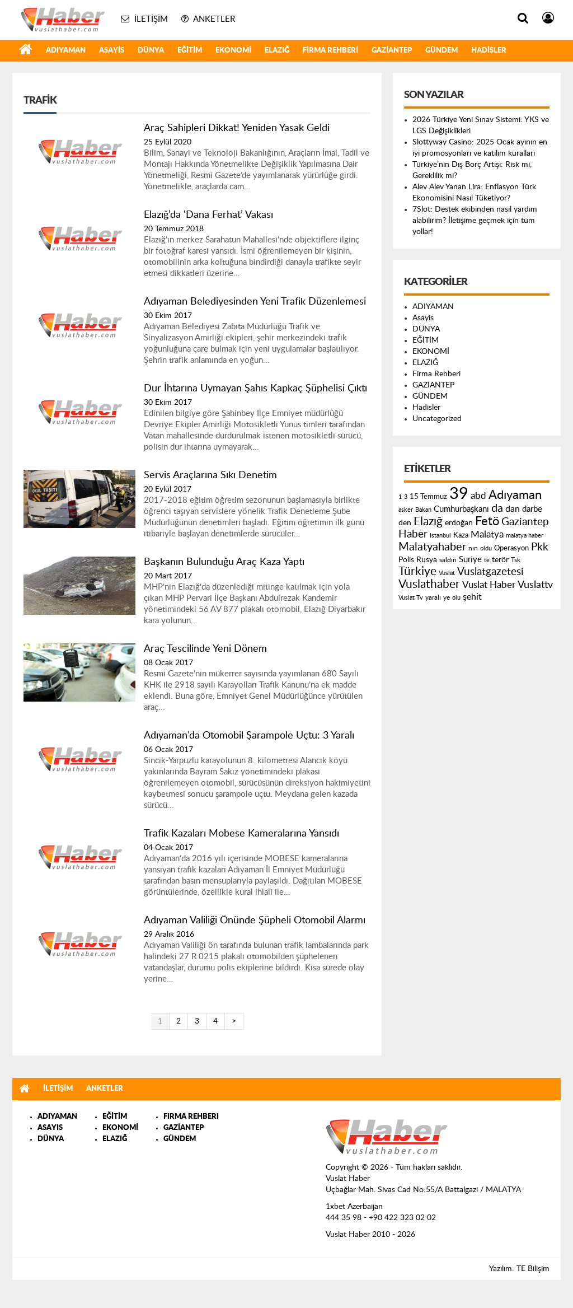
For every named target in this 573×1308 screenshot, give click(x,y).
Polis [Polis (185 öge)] (406, 560)
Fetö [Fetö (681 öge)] (487, 521)
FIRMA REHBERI (191, 1116)
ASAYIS (50, 1128)
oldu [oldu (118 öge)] (486, 548)
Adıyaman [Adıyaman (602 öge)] (515, 495)
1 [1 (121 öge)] (400, 497)
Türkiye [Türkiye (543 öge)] (417, 571)
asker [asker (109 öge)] (405, 510)
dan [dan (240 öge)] (512, 508)
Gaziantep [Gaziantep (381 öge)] (525, 522)
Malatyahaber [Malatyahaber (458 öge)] (432, 547)
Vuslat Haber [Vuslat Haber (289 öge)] (488, 585)
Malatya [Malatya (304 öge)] (487, 534)
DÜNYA (151, 50)
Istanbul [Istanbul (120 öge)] (440, 535)
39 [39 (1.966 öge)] (458, 493)
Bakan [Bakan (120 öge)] (423, 510)
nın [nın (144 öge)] (473, 548)
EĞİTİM (189, 50)
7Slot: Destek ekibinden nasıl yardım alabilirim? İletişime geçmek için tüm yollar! (474, 220)
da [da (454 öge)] (497, 508)
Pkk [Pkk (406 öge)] (539, 547)
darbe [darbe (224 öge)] (532, 509)
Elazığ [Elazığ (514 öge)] (428, 521)
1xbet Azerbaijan (354, 1207)
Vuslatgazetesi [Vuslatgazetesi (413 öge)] (490, 571)
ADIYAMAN (66, 50)
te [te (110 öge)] (487, 560)
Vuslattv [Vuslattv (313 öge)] (535, 585)
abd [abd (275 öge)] (478, 496)
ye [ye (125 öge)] (446, 598)
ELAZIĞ (277, 50)
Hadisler (488, 50)
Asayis (111, 50)
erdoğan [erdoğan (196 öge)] (459, 522)
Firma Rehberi (330, 50)
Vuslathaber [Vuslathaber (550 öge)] (429, 584)
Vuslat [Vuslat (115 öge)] (447, 573)
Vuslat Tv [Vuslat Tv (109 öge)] (410, 598)
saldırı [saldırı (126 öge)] (448, 560)
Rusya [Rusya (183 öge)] (426, 560)
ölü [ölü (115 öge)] (456, 598)
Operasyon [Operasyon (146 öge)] (511, 548)
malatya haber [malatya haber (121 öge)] (524, 535)
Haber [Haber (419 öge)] (413, 534)
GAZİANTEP (392, 50)
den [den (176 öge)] (404, 523)
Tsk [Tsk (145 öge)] (515, 560)
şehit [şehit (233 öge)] (472, 596)
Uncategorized (437, 419)
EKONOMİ (233, 50)
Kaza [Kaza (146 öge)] (460, 535)
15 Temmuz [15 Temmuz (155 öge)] (428, 497)
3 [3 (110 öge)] (405, 497)
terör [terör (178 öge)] (500, 560)
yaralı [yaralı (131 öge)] (433, 597)
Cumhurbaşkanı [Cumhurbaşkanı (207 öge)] (461, 509)
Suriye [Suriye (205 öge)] (470, 559)
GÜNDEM (441, 50)
